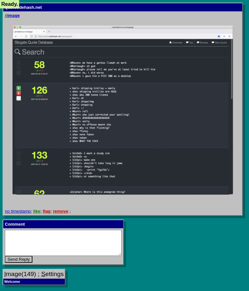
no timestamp (18, 211)
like (36, 211)
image (12, 15)
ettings (52, 274)
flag (47, 211)
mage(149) (20, 274)
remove (60, 211)
